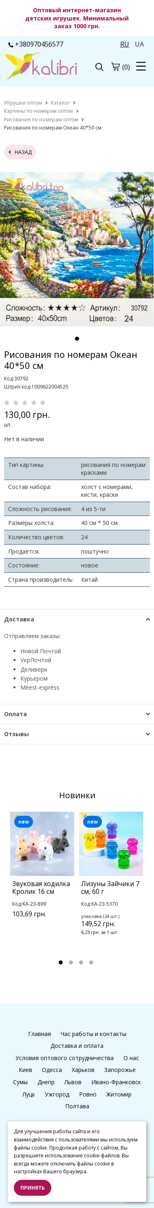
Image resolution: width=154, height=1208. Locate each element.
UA (139, 44)
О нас (131, 1058)
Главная (39, 1034)
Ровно (88, 1094)
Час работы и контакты (93, 1034)
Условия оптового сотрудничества (64, 1058)
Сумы (20, 1082)
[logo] (40, 67)
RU (124, 44)
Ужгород (57, 1094)
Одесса (52, 1070)
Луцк (28, 1094)
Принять (32, 1187)
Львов (72, 1082)
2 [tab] (71, 962)
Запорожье (120, 1070)
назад (20, 152)
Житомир (119, 1094)
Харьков (83, 1070)
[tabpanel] (77, 249)
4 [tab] (91, 962)
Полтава (77, 1106)
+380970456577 (35, 44)
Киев (25, 1070)
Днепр (46, 1082)
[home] (23, 102)
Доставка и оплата (77, 1045)
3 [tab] (81, 962)
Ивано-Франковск (116, 1082)
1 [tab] (77, 339)
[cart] (115, 67)
